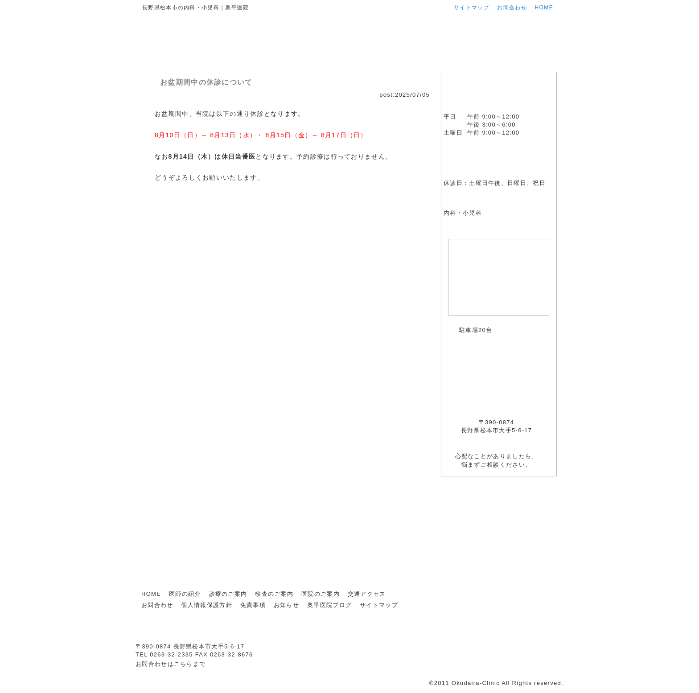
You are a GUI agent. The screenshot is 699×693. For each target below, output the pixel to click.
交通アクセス (523, 61)
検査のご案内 (384, 61)
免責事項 (253, 605)
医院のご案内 (454, 61)
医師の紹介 (245, 61)
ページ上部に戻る (533, 572)
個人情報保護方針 (206, 605)
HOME (544, 7)
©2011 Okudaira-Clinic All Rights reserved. (496, 683)
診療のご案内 (315, 61)
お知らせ (498, 498)
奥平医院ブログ (498, 534)
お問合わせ (512, 7)
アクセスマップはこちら (531, 323)
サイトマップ (471, 7)
